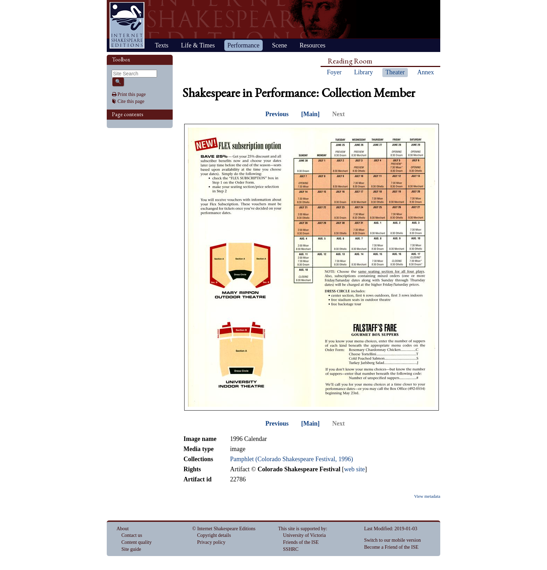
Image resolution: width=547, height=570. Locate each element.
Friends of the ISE (301, 542)
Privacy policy (211, 542)
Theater (395, 72)
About (123, 528)
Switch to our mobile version (392, 540)
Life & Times (198, 45)
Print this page (132, 94)
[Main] (310, 114)
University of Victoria (304, 535)
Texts (161, 45)
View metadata (427, 496)
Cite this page (131, 101)
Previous (277, 114)
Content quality (136, 542)
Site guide (131, 549)
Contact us (131, 535)
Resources (312, 45)
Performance (243, 45)
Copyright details (214, 535)
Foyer (334, 72)
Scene (279, 45)
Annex (425, 72)
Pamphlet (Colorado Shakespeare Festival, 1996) (291, 459)
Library (363, 72)
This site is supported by (302, 528)
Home (127, 25)
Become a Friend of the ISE (391, 547)
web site (354, 469)
